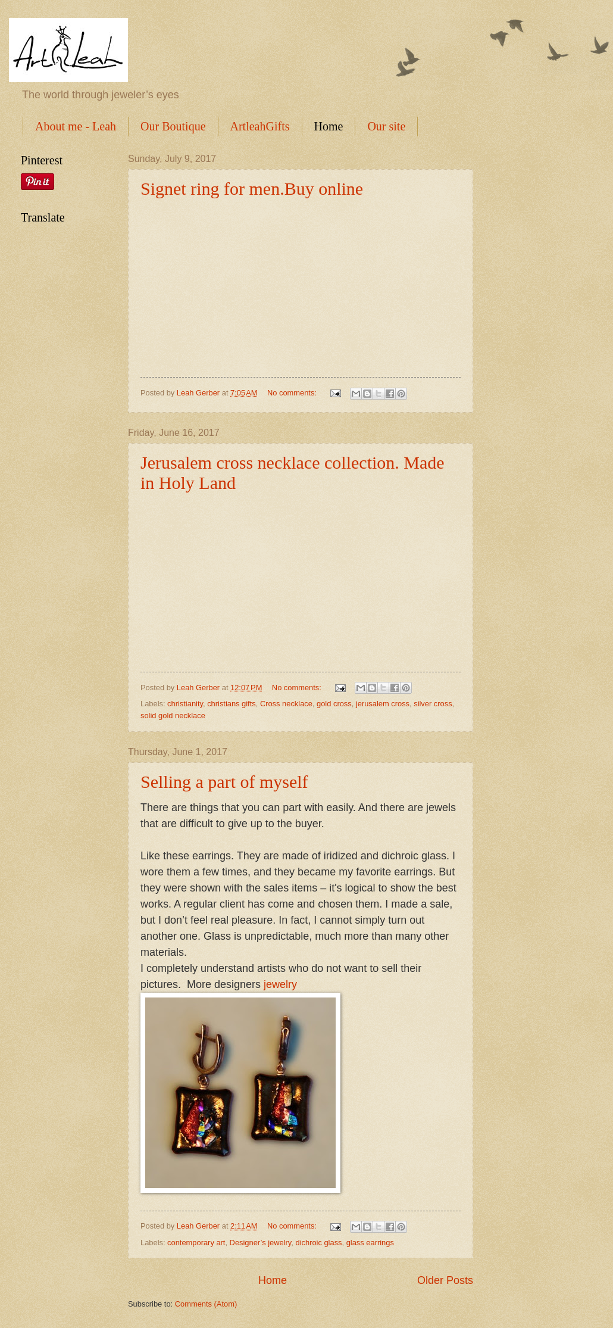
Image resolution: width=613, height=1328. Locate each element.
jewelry (280, 984)
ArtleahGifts (260, 126)
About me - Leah (75, 126)
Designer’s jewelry (261, 1242)
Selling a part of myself (224, 781)
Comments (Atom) (206, 1303)
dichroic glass (319, 1242)
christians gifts (231, 703)
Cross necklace (286, 703)
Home (328, 126)
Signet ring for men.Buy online (251, 188)
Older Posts (445, 1280)
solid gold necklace (172, 715)
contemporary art (196, 1242)
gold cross (334, 703)
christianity (185, 703)
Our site (386, 126)
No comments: (293, 392)
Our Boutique (172, 126)
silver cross (433, 703)
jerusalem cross (382, 703)
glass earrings (370, 1242)
